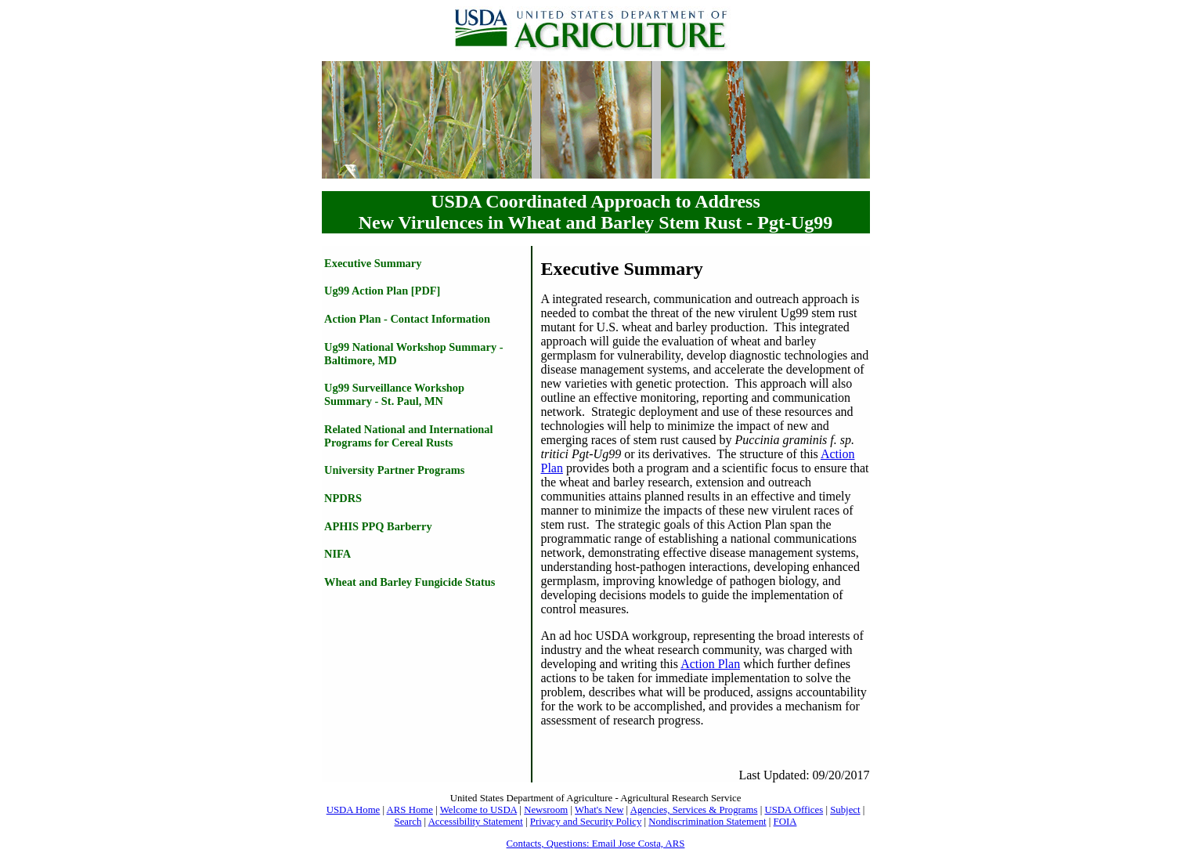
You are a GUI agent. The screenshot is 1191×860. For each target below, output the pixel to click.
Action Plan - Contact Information (407, 319)
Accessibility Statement (475, 821)
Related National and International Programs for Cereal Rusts (408, 436)
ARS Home (410, 809)
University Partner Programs (394, 470)
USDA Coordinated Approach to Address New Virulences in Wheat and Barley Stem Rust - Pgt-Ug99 (596, 212)
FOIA (785, 821)
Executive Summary (372, 263)
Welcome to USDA (479, 809)
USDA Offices (793, 809)
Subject (845, 809)
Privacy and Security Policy (586, 821)
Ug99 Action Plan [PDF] (382, 290)
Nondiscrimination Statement (707, 821)
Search (408, 821)
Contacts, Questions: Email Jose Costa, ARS (596, 843)
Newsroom (546, 809)
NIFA (337, 553)
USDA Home (354, 809)
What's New (599, 809)
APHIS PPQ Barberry (378, 526)
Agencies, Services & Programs (694, 809)
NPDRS (343, 498)
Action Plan (710, 663)
